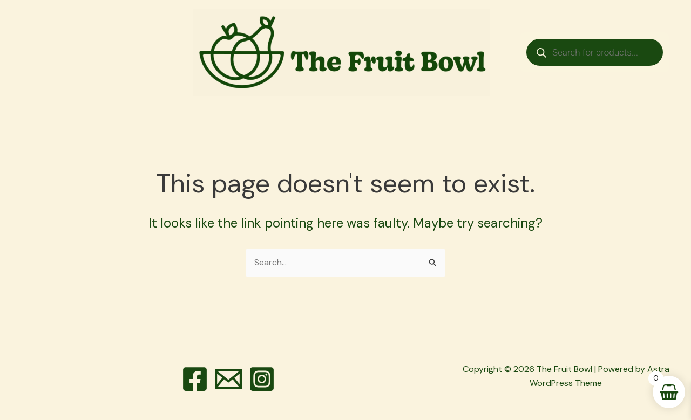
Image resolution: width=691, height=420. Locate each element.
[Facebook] (194, 379)
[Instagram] (261, 379)
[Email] (228, 379)
